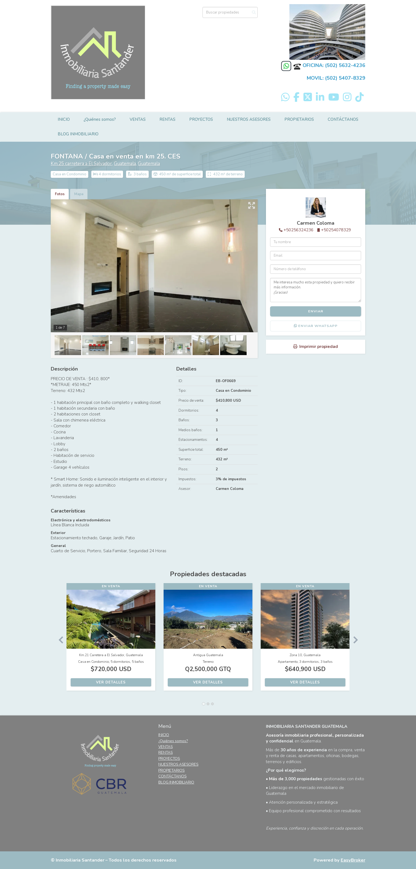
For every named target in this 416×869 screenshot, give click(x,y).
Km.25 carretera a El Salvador (81, 163)
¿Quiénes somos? (100, 119)
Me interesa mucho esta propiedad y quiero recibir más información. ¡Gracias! (315, 290)
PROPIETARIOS (299, 119)
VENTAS (138, 119)
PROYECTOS (201, 119)
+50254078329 (336, 230)
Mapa (78, 194)
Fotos (60, 194)
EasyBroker (353, 860)
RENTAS (167, 119)
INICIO (64, 119)
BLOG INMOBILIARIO (78, 134)
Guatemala (125, 163)
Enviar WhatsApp (316, 325)
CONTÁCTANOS (343, 119)
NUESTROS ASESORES (249, 119)
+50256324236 (298, 230)
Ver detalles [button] (111, 682)
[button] (58, 639)
